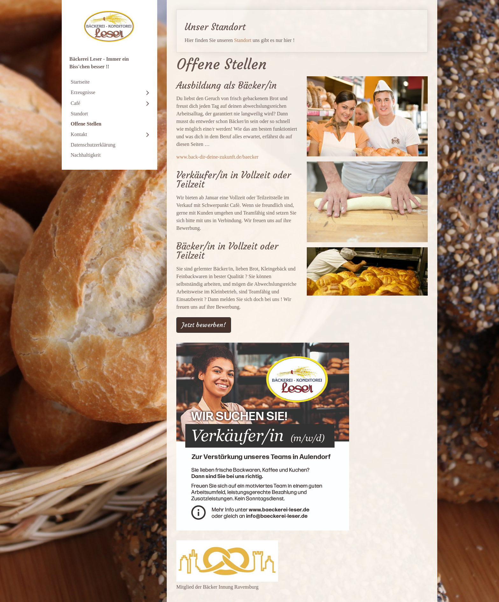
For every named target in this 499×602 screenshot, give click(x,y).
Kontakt (79, 134)
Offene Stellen (86, 124)
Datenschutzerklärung (93, 144)
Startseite (80, 82)
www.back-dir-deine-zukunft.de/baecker (217, 157)
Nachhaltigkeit (86, 155)
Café (75, 103)
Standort (79, 113)
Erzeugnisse (83, 92)
